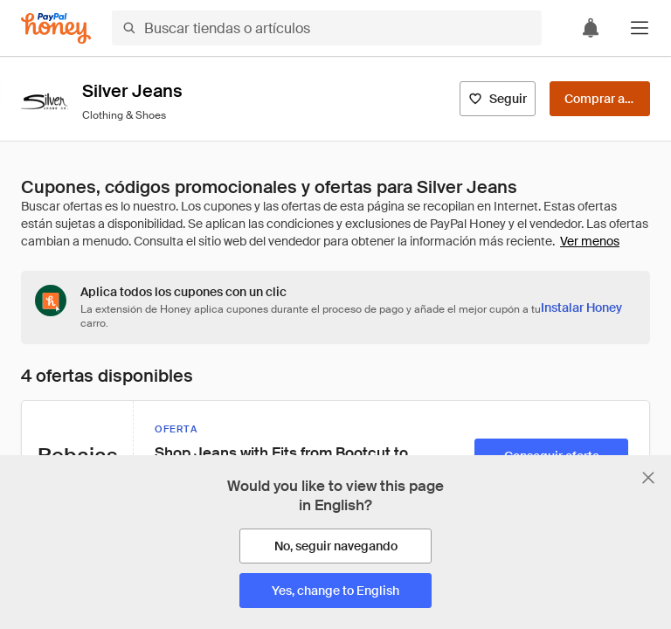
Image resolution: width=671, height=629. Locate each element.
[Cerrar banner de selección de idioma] (648, 478)
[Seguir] (498, 98)
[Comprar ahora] (600, 98)
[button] (639, 28)
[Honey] (56, 28)
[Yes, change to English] (335, 590)
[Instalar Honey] (581, 307)
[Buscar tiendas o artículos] (327, 27)
